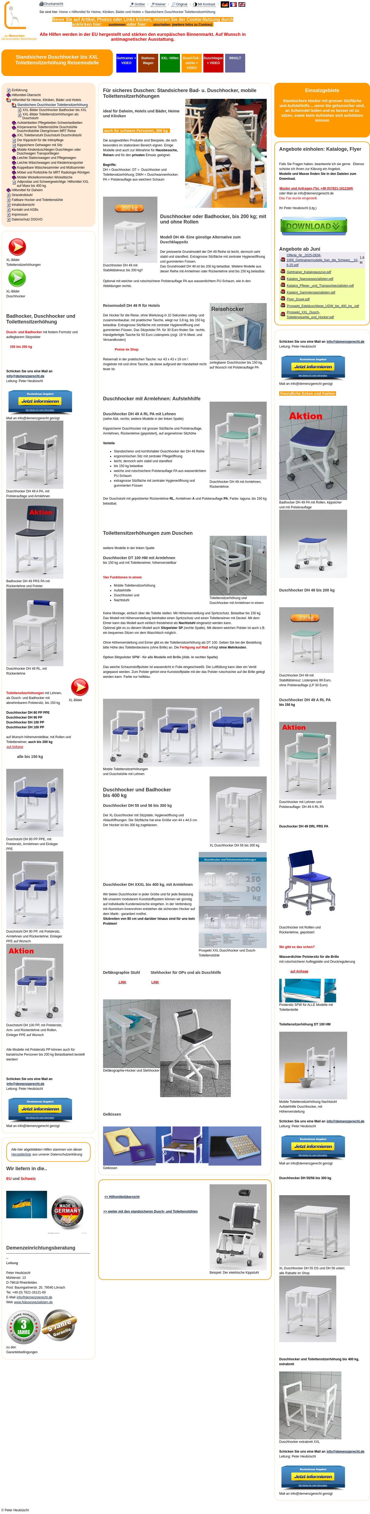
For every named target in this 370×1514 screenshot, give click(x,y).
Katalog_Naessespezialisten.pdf (310, 279)
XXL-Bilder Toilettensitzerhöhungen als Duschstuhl (50, 116)
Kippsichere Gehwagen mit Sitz (40, 145)
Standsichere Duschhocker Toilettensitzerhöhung (180, 12)
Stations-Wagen (148, 60)
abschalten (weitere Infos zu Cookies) (183, 25)
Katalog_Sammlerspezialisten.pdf (311, 292)
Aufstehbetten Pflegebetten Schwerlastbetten (49, 123)
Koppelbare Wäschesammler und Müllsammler (51, 167)
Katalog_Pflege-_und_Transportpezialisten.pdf (320, 286)
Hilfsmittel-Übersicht (26, 95)
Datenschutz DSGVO (27, 219)
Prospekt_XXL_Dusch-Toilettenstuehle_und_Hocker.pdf (310, 314)
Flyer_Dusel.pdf (298, 299)
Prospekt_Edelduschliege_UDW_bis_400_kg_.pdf (323, 306)
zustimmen (117, 25)
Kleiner (161, 4)
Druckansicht (53, 4)
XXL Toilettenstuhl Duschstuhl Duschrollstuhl (49, 135)
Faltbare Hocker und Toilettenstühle (37, 200)
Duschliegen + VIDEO (213, 60)
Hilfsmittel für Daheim (27, 190)
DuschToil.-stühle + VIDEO (191, 63)
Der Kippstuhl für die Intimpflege (40, 140)
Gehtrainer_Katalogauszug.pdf (309, 272)
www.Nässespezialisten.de (33, 1302)
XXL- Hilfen (170, 58)
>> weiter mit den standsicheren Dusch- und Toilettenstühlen (150, 1211)
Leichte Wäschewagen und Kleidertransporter (50, 163)
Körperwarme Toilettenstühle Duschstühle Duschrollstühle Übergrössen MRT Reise (47, 129)
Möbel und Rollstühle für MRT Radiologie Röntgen (53, 172)
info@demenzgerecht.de (25, 376)
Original (181, 4)
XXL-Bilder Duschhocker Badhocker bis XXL (55, 110)
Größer (140, 4)
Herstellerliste (21, 1154)
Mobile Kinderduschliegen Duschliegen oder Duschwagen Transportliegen (49, 151)
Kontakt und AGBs (25, 210)
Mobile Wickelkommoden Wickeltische (44, 177)
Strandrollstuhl (22, 195)
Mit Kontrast (206, 4)
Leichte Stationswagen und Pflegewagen (46, 158)
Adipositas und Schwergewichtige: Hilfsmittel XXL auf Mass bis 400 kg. (53, 183)
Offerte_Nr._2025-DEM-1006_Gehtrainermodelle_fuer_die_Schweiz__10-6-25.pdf (322, 260)
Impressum (20, 214)
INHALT (235, 58)
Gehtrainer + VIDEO (126, 60)
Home (63, 12)
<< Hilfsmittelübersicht (121, 1197)
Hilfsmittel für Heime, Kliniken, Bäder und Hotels (106, 12)
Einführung (19, 90)
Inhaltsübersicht (23, 205)
